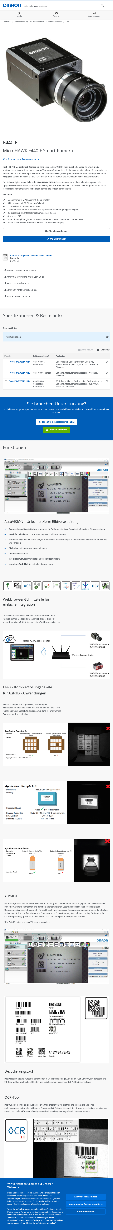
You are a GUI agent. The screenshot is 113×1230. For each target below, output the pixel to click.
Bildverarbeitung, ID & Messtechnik (29, 22)
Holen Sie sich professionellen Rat (56, 422)
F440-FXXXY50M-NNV (19, 381)
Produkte (6, 22)
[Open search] (102, 5)
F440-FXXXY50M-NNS (19, 373)
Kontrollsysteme (55, 22)
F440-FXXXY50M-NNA (19, 362)
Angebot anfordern (56, 430)
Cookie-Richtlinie (23, 1215)
